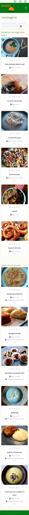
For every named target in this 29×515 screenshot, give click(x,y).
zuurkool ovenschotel (14, 101)
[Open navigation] (26, 8)
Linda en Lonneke (17, 141)
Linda (17, 104)
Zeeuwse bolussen (14, 248)
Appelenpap (14, 413)
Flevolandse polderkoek (14, 294)
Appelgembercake (14, 333)
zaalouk (14, 211)
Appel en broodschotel (14, 452)
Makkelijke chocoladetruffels (14, 373)
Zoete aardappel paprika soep (14, 64)
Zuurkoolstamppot (14, 138)
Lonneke (17, 67)
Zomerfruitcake (14, 174)
